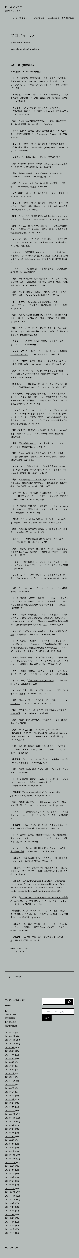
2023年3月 (10, 1144)
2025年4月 (10, 1066)
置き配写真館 (68, 17)
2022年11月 (10, 1158)
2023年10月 (10, 1121)
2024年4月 (10, 1099)
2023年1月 (10, 1151)
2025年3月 (10, 1069)
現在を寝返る (26, 291)
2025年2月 (10, 1073)
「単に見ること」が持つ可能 (40, 680)
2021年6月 (10, 1214)
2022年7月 (10, 1173)
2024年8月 (10, 1084)
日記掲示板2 (53, 17)
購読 (47, 1017)
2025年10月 (10, 1043)
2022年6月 (10, 1177)
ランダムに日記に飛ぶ (15, 999)
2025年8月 (10, 1051)
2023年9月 (10, 1125)
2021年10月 (10, 1199)
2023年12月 (10, 1114)
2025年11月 (10, 1040)
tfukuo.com (14, 7)
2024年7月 (10, 1088)
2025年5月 (10, 1062)
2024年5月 (10, 1095)
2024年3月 (10, 1103)
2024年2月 (10, 1106)
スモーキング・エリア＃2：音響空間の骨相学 (44, 143)
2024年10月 (10, 1080)
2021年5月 (10, 1218)
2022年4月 (10, 1184)
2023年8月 (10, 1129)
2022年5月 (10, 1181)
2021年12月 (10, 1192)
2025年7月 (10, 1054)
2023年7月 (10, 1132)
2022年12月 (10, 1155)
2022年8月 (10, 1170)
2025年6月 (10, 1058)
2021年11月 (10, 1195)
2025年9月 (10, 1047)
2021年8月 (10, 1207)
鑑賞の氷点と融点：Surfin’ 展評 (34, 769)
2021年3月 (10, 1225)
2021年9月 (10, 1203)
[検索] (69, 1002)
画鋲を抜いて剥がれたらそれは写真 (36, 719)
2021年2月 (10, 1229)
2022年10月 (10, 1162)
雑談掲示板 (39, 17)
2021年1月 (10, 1233)
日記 (15, 17)
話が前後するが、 (28, 443)
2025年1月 (10, 1077)
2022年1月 (10, 1188)
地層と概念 (31, 157)
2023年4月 (10, 1140)
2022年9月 (10, 1166)
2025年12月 (10, 1036)
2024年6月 (10, 1092)
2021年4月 (10, 1221)
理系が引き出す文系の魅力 (32, 278)
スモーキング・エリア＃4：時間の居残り (42, 94)
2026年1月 (10, 1032)
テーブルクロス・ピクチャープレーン (36, 588)
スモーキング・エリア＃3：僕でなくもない (43, 107)
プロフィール (25, 17)
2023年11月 (10, 1118)
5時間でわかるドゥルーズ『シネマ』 (42, 811)
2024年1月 (10, 1110)
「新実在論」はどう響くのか (33, 479)
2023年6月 (10, 1136)
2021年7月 (10, 1210)
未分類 (22, 951)
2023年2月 (10, 1147)
